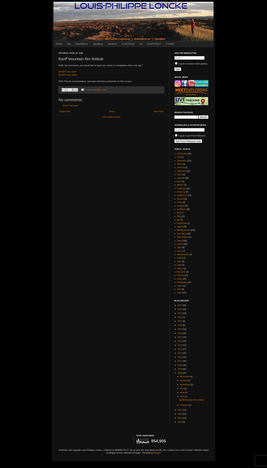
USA (179, 289)
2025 (180, 305)
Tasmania (181, 272)
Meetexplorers (183, 230)
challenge (181, 188)
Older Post (158, 111)
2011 (180, 361)
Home (59, 43)
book (179, 181)
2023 (180, 313)
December (185, 376)
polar (179, 247)
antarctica (181, 171)
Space (180, 268)
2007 (180, 410)
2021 (180, 321)
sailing (180, 258)
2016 (180, 341)
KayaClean (182, 223)
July (182, 388)
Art (141, 43)
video (104, 90)
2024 (180, 309)
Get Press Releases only (188, 141)
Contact (170, 43)
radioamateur (183, 254)
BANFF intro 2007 (68, 71)
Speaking (98, 43)
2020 (180, 325)
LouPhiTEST (154, 43)
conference (182, 195)
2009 (180, 369)
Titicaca (180, 275)
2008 (180, 373)
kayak (179, 226)
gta (178, 219)
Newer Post (64, 111)
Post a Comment (70, 105)
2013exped (182, 153)
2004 (180, 422)
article (179, 174)
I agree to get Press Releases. (190, 136)
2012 (180, 357)
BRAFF (180, 185)
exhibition (181, 209)
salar (179, 261)
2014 (180, 349)
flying (179, 216)
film (178, 212)
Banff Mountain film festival (191, 400)
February (184, 405)
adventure (97, 90)
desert (180, 199)
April (182, 396)
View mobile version (111, 117)
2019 (180, 329)
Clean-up (181, 192)
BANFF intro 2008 (68, 75)
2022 (180, 317)
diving (179, 202)
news (179, 240)
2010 (180, 365)
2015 (180, 345)
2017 (180, 337)
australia (181, 178)
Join (178, 69)
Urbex (179, 286)
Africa (179, 164)
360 (178, 157)
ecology (180, 206)
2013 (180, 353)
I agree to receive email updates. (191, 64)
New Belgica (182, 237)
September (185, 384)
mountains (181, 233)
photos (180, 244)
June (182, 392)
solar (179, 265)
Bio (68, 43)
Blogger (157, 453)
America (180, 167)
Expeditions (82, 43)
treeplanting (182, 282)
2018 (180, 333)
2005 (180, 418)
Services (112, 43)
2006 (180, 414)
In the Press (128, 43)
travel (179, 279)
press (179, 251)
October (184, 380)
